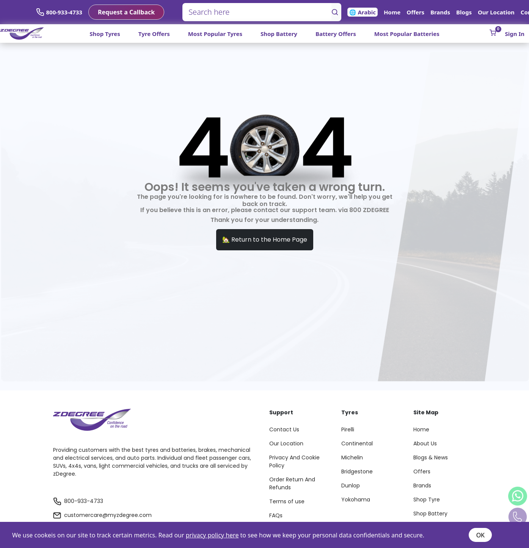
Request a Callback (126, 12)
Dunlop (350, 485)
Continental (357, 443)
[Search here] (257, 12)
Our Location (496, 12)
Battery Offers (336, 33)
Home (392, 12)
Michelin (352, 457)
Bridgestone (357, 471)
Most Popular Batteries (407, 33)
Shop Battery (279, 33)
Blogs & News (430, 457)
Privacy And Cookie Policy (294, 461)
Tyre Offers (154, 33)
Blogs (464, 12)
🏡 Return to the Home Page (264, 239)
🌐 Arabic (362, 12)
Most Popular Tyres (215, 33)
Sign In (514, 33)
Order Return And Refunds (292, 483)
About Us (425, 443)
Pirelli (347, 429)
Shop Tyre (426, 499)
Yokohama (355, 499)
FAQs (276, 515)
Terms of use (287, 501)
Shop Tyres (104, 33)
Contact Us (284, 429)
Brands (440, 12)
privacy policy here (212, 535)
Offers (415, 12)
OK (480, 535)
